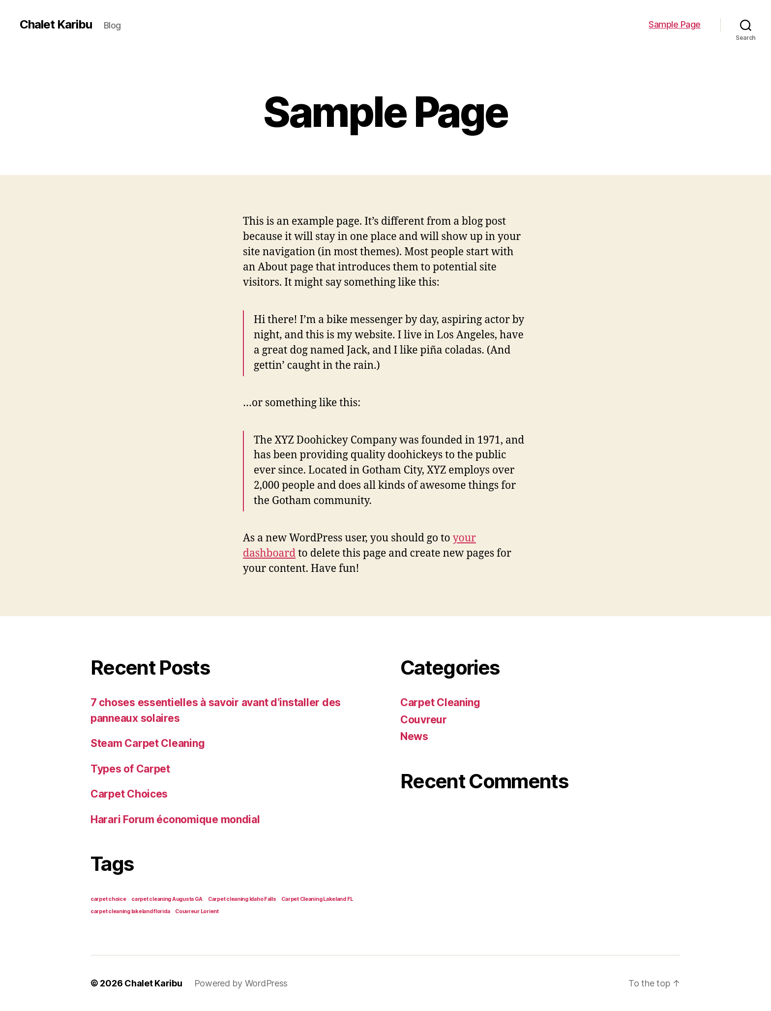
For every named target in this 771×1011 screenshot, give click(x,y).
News (414, 736)
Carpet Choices (129, 794)
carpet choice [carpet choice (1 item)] (108, 899)
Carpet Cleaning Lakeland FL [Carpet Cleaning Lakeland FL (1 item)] (317, 899)
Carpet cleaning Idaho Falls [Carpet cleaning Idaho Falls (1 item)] (242, 899)
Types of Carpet (130, 769)
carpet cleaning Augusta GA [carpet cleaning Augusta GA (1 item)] (167, 899)
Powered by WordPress (241, 983)
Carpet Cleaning (440, 702)
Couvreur (423, 720)
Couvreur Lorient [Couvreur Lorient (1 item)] (197, 911)
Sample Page (675, 24)
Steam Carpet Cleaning (147, 743)
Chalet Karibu (56, 24)
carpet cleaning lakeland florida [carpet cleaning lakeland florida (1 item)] (130, 911)
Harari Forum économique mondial (175, 819)
